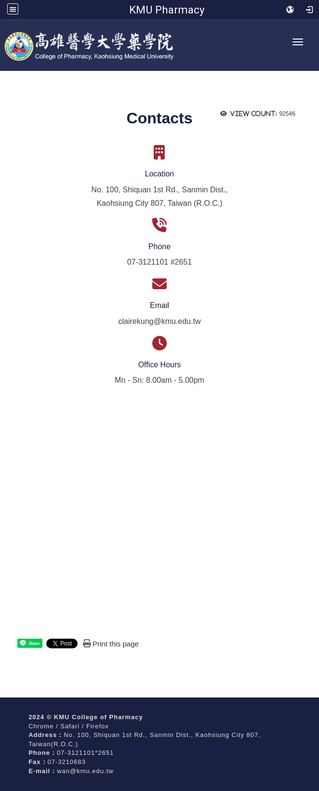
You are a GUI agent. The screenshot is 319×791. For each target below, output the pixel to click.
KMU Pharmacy (167, 9)
